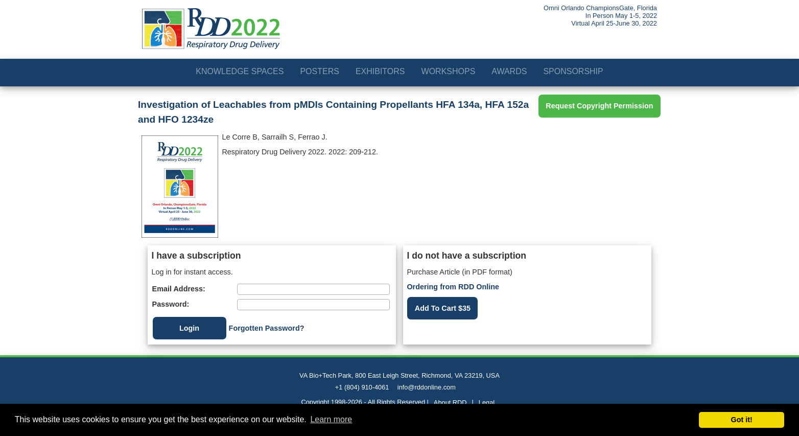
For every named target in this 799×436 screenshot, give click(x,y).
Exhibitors (380, 71)
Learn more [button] (331, 419)
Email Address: (178, 289)
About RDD (450, 402)
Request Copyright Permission (599, 106)
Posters (319, 71)
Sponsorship (573, 71)
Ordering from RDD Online (453, 287)
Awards (509, 71)
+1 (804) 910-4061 (362, 387)
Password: (171, 304)
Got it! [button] (742, 420)
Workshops (448, 71)
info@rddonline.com (426, 387)
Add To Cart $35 (443, 308)
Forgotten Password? (266, 328)
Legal (487, 402)
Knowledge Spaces (240, 71)
